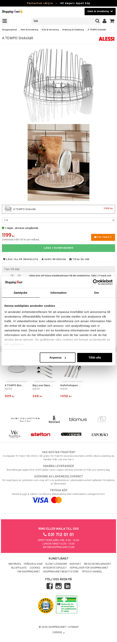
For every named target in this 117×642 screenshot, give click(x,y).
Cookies (35, 567)
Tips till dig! (12, 269)
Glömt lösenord (56, 564)
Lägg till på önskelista (20, 259)
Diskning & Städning (73, 29)
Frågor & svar (33, 564)
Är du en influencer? (97, 564)
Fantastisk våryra (40, 3)
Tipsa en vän (79, 259)
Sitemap (73, 627)
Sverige (59, 632)
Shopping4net (9, 29)
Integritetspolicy (55, 567)
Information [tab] (58, 292)
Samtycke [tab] (20, 292)
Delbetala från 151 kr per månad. (21, 239)
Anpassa (57, 357)
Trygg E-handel (92, 571)
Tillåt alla (95, 357)
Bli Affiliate (19, 567)
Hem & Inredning (29, 29)
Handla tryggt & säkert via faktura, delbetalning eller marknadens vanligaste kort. (58, 495)
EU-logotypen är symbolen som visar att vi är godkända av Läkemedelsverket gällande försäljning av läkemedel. (58, 480)
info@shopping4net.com (58, 547)
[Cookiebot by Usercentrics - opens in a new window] (96, 282)
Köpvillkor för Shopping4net (89, 567)
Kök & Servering (50, 29)
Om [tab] (96, 292)
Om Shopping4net (28, 571)
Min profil (14, 564)
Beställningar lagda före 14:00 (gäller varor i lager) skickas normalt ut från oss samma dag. (58, 468)
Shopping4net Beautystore (61, 571)
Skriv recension (54, 259)
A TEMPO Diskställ (96, 29)
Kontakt (75, 564)
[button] (112, 21)
